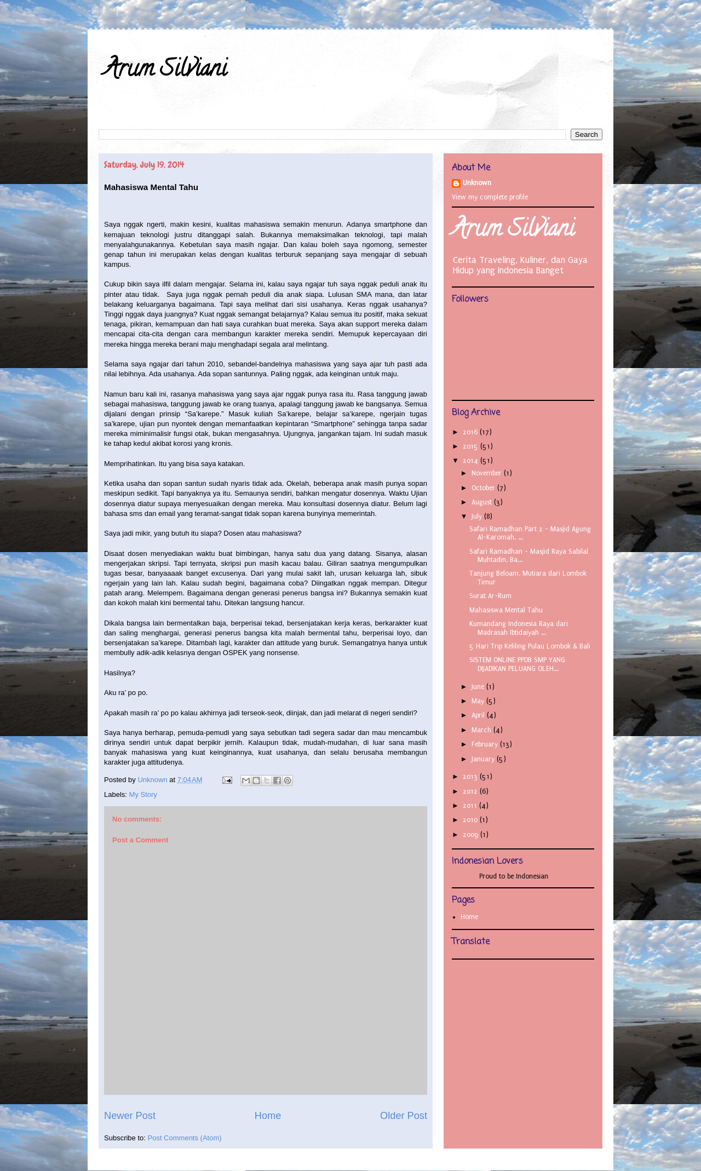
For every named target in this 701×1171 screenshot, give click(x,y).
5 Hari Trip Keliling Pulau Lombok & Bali (529, 646)
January (484, 759)
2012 (471, 791)
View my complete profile (490, 197)
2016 (471, 432)
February (486, 744)
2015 (471, 446)
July (478, 516)
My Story (143, 794)
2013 (471, 776)
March (482, 730)
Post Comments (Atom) (185, 1138)
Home (268, 1115)
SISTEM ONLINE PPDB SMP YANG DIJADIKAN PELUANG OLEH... (517, 664)
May (479, 701)
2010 (471, 820)
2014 (471, 460)
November (488, 473)
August (483, 502)
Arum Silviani (165, 71)
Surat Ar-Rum (490, 596)
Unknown (477, 183)
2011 (471, 806)
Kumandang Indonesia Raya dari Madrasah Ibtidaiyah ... (518, 628)
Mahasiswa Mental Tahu (506, 610)
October (484, 488)
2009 (471, 835)
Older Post (403, 1115)
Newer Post (130, 1115)
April (479, 715)
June (479, 687)
